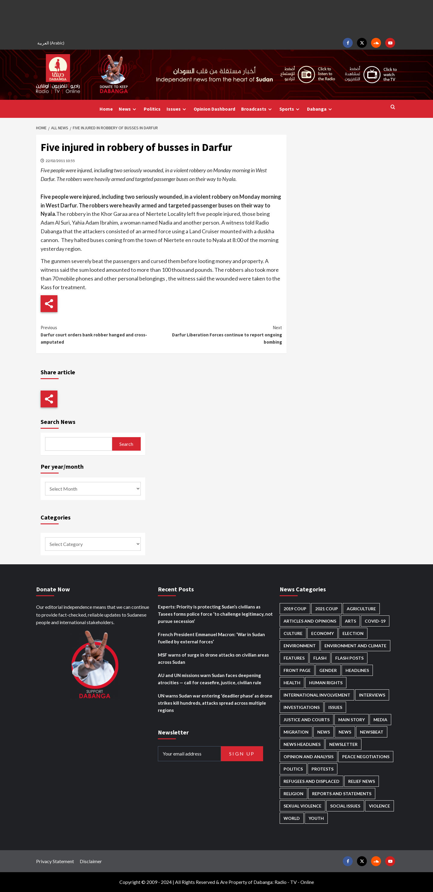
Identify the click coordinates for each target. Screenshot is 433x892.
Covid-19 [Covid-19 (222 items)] (375, 621)
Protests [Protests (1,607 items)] (322, 768)
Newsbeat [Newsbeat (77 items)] (371, 731)
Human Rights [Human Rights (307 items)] (325, 682)
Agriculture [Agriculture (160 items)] (361, 608)
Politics (152, 109)
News (128, 109)
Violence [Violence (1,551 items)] (379, 805)
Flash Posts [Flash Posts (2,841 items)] (349, 658)
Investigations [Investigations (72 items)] (302, 707)
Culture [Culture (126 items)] (293, 633)
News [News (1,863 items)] (345, 731)
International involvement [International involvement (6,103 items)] (317, 694)
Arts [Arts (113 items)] (350, 621)
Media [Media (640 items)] (380, 719)
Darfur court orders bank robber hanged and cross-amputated (101, 334)
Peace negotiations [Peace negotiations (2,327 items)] (365, 756)
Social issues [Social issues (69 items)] (345, 805)
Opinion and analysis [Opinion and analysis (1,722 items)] (308, 756)
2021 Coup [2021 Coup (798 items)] (326, 608)
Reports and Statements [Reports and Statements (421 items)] (341, 793)
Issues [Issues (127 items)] (335, 707)
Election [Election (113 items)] (353, 633)
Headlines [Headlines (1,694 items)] (357, 670)
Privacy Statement (55, 861)
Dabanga (320, 109)
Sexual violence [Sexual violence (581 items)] (302, 805)
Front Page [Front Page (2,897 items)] (297, 670)
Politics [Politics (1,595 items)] (293, 768)
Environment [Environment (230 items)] (300, 645)
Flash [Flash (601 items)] (320, 658)
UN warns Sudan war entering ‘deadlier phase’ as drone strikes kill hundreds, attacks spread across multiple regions (215, 703)
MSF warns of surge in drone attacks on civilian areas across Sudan (213, 658)
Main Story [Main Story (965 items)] (351, 719)
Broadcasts (257, 109)
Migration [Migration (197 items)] (296, 731)
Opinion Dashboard (214, 109)
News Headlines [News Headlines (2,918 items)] (302, 744)
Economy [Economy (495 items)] (322, 633)
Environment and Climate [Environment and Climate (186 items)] (355, 645)
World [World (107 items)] (292, 818)
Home (106, 109)
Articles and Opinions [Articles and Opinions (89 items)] (310, 621)
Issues (177, 109)
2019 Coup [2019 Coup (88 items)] (295, 608)
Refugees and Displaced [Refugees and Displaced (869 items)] (311, 781)
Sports (290, 109)
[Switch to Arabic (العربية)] (51, 43)
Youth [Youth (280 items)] (316, 818)
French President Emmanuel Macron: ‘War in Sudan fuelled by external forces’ (211, 638)
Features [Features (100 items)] (294, 658)
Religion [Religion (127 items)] (293, 793)
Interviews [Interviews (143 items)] (372, 694)
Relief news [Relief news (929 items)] (361, 781)
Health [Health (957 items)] (292, 682)
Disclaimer (91, 861)
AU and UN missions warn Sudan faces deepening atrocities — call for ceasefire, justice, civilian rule (209, 679)
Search (126, 444)
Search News (58, 421)
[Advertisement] (216, 18)
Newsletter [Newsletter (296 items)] (343, 744)
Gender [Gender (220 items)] (328, 670)
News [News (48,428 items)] (323, 731)
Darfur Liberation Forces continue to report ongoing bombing (221, 334)
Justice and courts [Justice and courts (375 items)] (307, 719)
